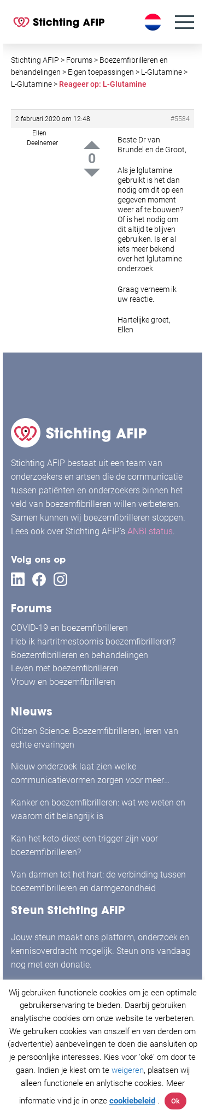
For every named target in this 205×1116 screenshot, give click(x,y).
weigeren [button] (128, 1070)
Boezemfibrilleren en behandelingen (79, 655)
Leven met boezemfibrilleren (65, 668)
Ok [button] (175, 1101)
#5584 (180, 119)
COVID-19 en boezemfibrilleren (69, 628)
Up (92, 145)
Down (92, 173)
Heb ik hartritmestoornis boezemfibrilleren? (93, 641)
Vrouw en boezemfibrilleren (63, 682)
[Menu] (184, 22)
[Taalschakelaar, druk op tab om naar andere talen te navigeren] (154, 22)
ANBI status (150, 531)
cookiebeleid (132, 1101)
